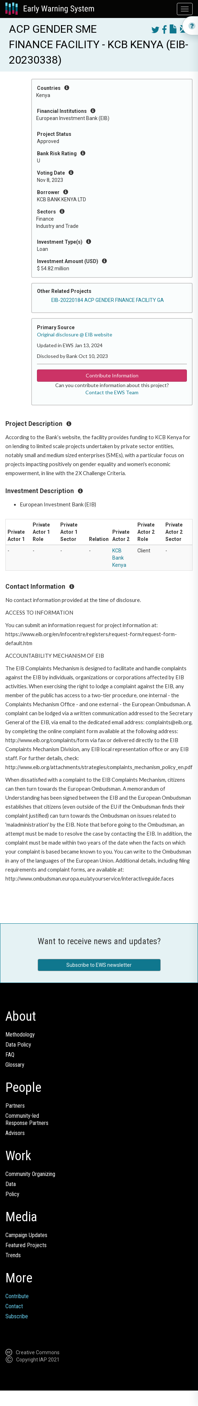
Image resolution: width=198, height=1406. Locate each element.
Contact (14, 1306)
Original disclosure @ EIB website (74, 334)
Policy (12, 1194)
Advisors (15, 1133)
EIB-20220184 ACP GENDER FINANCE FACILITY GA (107, 300)
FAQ (9, 1054)
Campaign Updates (26, 1235)
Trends (13, 1255)
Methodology (20, 1034)
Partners (15, 1105)
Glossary (14, 1064)
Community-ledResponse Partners (26, 1119)
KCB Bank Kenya (119, 558)
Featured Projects (26, 1245)
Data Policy (18, 1044)
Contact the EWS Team (111, 392)
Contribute (17, 1296)
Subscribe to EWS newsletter (99, 965)
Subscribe (16, 1316)
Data (10, 1184)
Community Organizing (30, 1174)
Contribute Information (112, 375)
